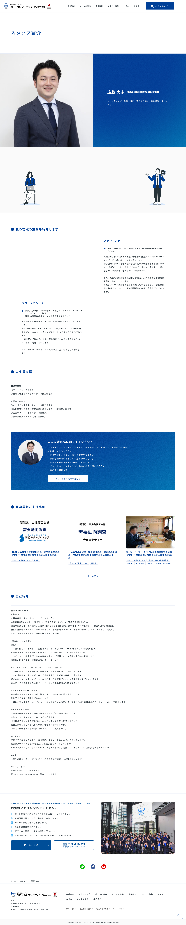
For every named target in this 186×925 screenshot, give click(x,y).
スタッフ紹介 (85, 894)
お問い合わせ (160, 6)
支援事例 (99, 6)
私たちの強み (101, 894)
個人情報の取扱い (103, 909)
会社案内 (71, 6)
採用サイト (98, 899)
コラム (126, 6)
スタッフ (23, 881)
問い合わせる (31, 845)
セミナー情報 (113, 6)
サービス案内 (85, 6)
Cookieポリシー (119, 909)
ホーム (13, 881)
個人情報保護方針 (86, 909)
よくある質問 (83, 899)
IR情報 (136, 6)
